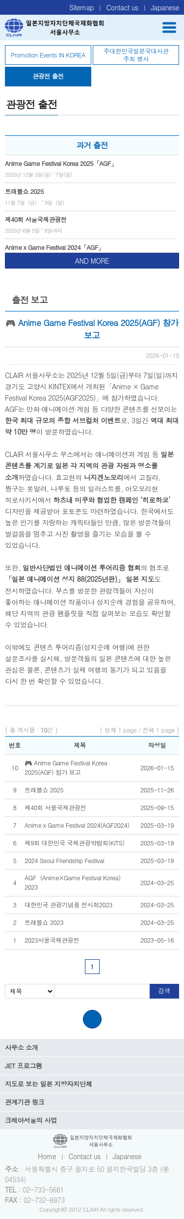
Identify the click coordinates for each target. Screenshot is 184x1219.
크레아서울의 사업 (31, 1120)
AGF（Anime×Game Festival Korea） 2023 (74, 882)
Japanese (165, 7)
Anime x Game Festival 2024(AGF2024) (77, 825)
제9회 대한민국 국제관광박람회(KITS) (75, 843)
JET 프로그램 (23, 1065)
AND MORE (92, 261)
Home (47, 1156)
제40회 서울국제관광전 (55, 807)
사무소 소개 (21, 1047)
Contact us (122, 7)
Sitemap (81, 7)
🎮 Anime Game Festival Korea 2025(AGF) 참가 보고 (66, 767)
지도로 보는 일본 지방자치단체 (48, 1083)
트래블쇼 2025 (44, 790)
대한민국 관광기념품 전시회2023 (68, 904)
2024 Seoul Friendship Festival (64, 860)
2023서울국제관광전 (52, 940)
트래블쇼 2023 (44, 922)
